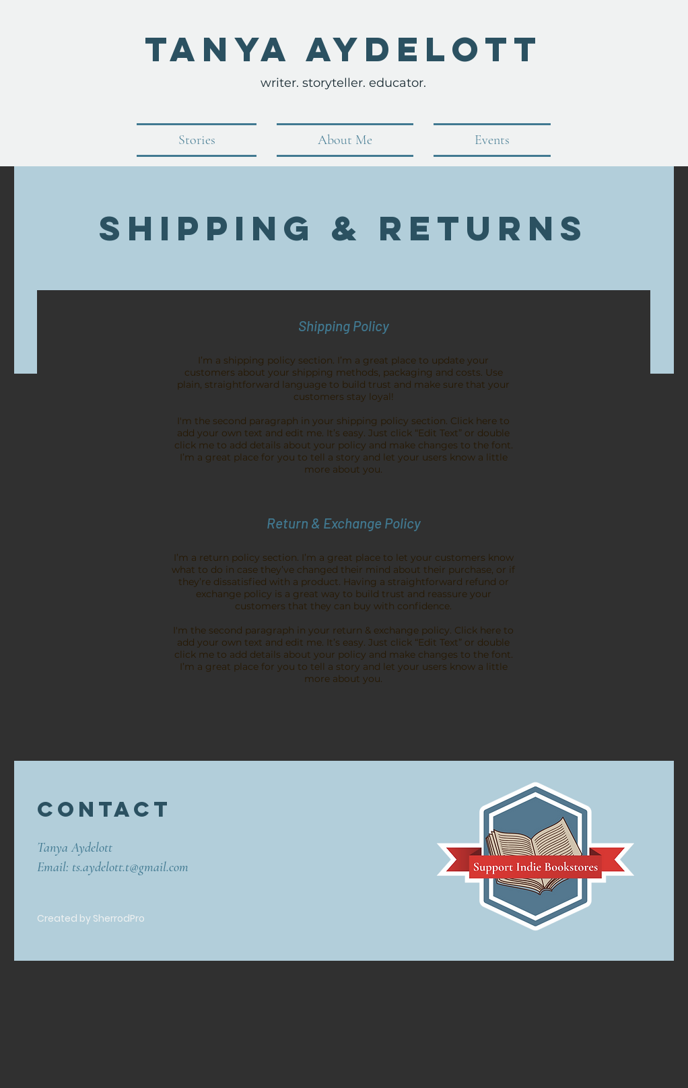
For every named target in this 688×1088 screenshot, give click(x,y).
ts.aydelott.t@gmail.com (130, 867)
